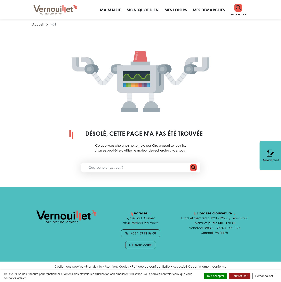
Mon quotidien (142, 9)
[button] (238, 9)
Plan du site (94, 266)
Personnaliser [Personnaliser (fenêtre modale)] (264, 276)
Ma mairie (110, 9)
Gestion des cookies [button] (68, 266)
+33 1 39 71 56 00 (140, 233)
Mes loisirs (176, 9)
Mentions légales (117, 266)
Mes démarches (209, 9)
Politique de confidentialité (151, 266)
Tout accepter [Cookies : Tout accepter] (215, 276)
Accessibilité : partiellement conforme (200, 266)
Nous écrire (140, 245)
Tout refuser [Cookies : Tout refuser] (239, 276)
